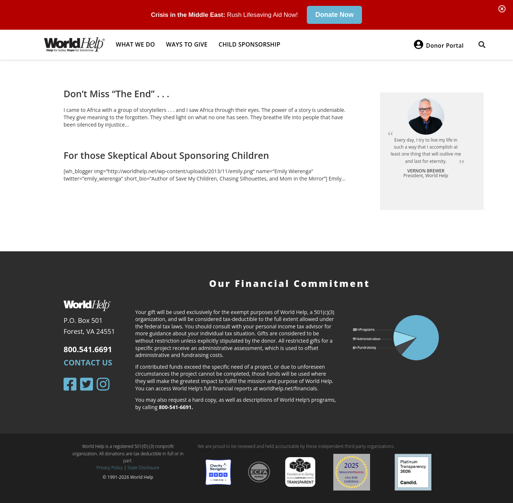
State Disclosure (143, 467)
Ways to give (187, 44)
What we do (135, 44)
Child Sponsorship (249, 44)
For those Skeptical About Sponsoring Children (166, 155)
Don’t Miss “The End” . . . (116, 93)
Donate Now (334, 14)
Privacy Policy (110, 467)
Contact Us (88, 362)
